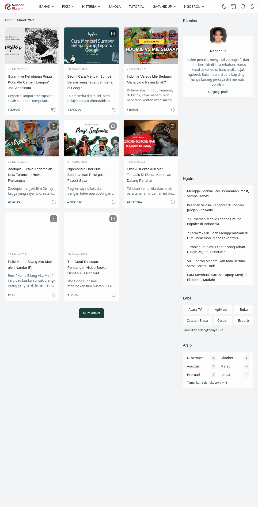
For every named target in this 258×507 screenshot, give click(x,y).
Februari (193, 374)
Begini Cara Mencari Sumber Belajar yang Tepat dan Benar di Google (90, 82)
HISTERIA (135, 202)
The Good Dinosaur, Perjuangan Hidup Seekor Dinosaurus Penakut (87, 267)
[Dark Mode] (224, 6)
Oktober (227, 358)
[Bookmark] (53, 34)
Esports (244, 320)
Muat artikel (91, 313)
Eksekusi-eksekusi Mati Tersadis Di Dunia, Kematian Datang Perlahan (149, 174)
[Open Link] (252, 6)
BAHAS (15, 110)
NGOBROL (77, 202)
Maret (225, 366)
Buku (244, 309)
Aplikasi (221, 309)
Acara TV (195, 309)
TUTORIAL (136, 6)
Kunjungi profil (218, 92)
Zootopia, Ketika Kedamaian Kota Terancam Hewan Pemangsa (30, 174)
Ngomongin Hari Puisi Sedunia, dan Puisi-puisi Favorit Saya (86, 174)
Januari (226, 374)
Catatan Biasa (197, 320)
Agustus (193, 366)
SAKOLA (114, 6)
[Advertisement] (218, 136)
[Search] (243, 6)
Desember (195, 358)
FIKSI (13, 295)
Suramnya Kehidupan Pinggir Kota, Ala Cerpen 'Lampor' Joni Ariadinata (31, 82)
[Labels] (218, 330)
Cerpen (223, 320)
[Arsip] (218, 383)
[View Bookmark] (233, 6)
